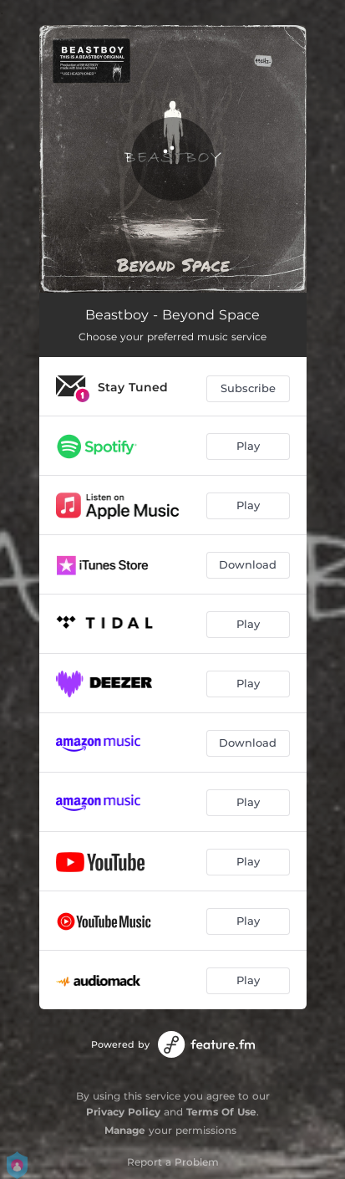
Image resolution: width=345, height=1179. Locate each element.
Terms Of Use (221, 1111)
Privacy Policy (123, 1111)
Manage (124, 1130)
